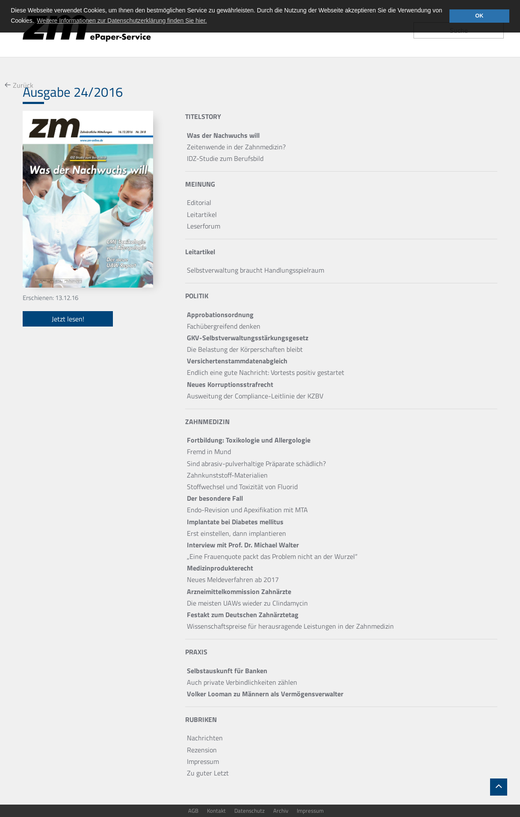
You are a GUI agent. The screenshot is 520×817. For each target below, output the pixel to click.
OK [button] (479, 16)
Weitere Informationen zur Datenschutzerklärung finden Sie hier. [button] (122, 20)
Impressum (310, 810)
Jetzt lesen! (68, 319)
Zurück (23, 85)
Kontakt (216, 810)
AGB (193, 810)
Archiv (280, 810)
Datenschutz (249, 810)
